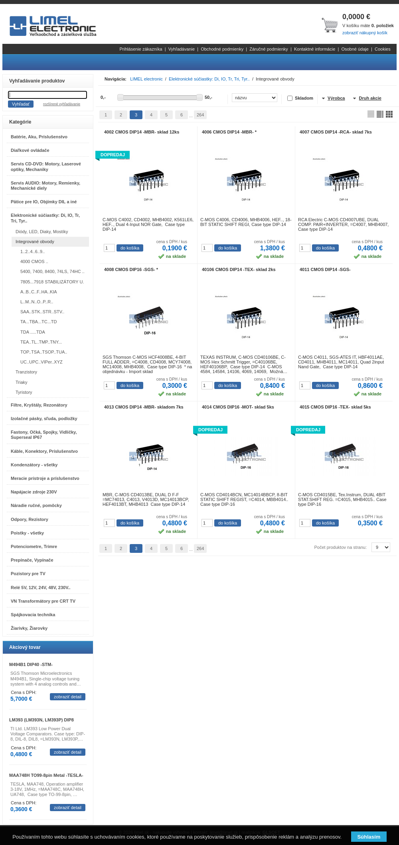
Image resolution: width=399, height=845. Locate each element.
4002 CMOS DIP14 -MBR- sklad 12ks (141, 132)
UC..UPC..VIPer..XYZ (41, 362)
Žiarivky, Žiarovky (29, 628)
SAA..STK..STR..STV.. (42, 311)
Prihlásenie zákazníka (141, 49)
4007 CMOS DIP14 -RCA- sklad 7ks (336, 132)
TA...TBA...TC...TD (38, 321)
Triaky (22, 382)
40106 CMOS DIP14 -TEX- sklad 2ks (239, 269)
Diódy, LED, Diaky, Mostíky (42, 231)
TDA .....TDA (32, 332)
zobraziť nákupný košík (364, 32)
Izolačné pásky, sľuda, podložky (44, 418)
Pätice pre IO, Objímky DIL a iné (44, 201)
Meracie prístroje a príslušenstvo (45, 478)
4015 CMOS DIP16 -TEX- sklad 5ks (335, 407)
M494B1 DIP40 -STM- (31, 664)
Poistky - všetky (27, 533)
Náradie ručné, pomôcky (36, 505)
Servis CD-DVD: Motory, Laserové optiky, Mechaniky (46, 166)
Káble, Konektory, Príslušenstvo (44, 451)
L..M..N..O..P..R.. (36, 301)
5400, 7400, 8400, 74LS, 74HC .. (52, 271)
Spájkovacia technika (33, 614)
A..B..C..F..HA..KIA (38, 291)
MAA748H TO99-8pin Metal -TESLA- (46, 775)
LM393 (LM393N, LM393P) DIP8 (41, 719)
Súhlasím (368, 837)
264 (200, 114)
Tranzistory (26, 371)
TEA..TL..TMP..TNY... (41, 342)
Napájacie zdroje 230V (34, 491)
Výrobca (336, 98)
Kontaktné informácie (314, 49)
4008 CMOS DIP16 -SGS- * (131, 269)
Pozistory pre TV (28, 573)
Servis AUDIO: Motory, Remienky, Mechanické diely (45, 186)
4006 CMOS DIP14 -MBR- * (229, 132)
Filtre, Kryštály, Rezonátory (39, 405)
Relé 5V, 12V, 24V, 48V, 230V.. (41, 587)
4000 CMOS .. (34, 261)
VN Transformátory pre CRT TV (43, 601)
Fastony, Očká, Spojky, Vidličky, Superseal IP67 (44, 435)
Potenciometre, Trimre (34, 546)
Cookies (383, 49)
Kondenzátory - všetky (34, 464)
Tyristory (24, 392)
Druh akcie (370, 98)
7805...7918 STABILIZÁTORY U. (52, 281)
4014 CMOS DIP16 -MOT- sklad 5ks (238, 407)
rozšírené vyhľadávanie (61, 104)
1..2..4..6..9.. (32, 251)
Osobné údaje (355, 49)
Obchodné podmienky (222, 49)
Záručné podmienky (268, 49)
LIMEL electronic (146, 79)
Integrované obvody (35, 241)
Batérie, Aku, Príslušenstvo (39, 136)
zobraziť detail (67, 696)
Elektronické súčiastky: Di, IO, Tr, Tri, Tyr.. (45, 218)
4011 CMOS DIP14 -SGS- (325, 269)
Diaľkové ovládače (30, 150)
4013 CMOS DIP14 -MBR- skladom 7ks (144, 407)
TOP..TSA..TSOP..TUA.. (43, 352)
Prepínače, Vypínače (32, 560)
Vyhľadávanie (181, 49)
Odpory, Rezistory (29, 519)
